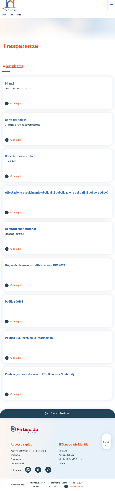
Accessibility (51, 486)
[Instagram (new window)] (48, 470)
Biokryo (62, 463)
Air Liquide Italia (66, 455)
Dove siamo (16, 459)
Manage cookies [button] (76, 486)
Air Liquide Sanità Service (70, 459)
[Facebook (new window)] (38, 470)
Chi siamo (15, 455)
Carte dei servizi (18, 463)
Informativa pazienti (59, 483)
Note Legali (77, 483)
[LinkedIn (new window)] (28, 470)
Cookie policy (35, 486)
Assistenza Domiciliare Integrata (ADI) (28, 451)
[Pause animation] (112, 20)
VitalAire (63, 451)
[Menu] (111, 4)
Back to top (106, 444)
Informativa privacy (37, 483)
